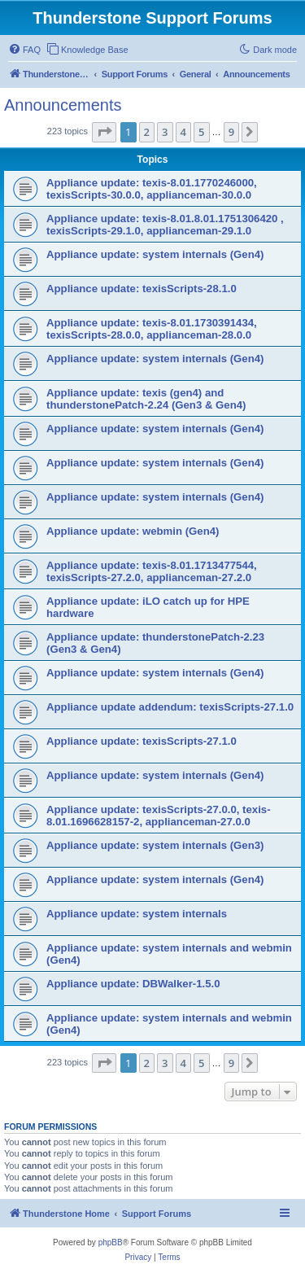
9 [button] (231, 132)
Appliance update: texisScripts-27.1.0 (141, 741)
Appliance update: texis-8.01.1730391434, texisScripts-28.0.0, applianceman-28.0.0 (151, 329)
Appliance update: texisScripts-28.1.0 (141, 288)
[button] (104, 132)
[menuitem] (24, 49)
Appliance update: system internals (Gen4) (155, 254)
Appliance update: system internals (136, 914)
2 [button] (147, 132)
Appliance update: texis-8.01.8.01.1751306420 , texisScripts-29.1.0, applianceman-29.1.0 (165, 224)
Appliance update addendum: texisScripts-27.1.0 (170, 707)
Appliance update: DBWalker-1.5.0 (133, 984)
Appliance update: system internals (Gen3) (155, 845)
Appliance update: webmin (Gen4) (133, 531)
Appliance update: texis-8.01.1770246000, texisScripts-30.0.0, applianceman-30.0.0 (151, 189)
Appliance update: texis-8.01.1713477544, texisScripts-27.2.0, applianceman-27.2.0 (151, 571)
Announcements (63, 105)
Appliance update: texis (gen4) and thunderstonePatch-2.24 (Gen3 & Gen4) (146, 399)
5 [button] (201, 132)
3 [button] (165, 132)
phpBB (110, 1242)
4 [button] (183, 132)
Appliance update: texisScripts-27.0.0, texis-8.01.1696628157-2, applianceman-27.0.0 (158, 815)
